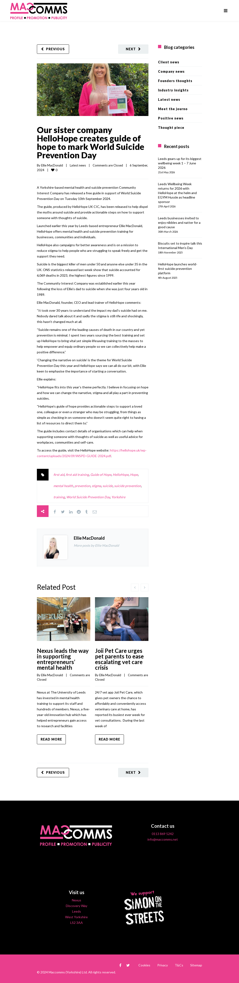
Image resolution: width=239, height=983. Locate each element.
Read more (51, 739)
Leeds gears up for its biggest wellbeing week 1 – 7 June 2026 (179, 163)
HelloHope (121, 475)
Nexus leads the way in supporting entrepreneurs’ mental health (63, 659)
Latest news (78, 165)
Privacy (162, 965)
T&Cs (179, 965)
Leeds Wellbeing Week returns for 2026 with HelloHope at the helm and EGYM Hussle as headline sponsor (177, 193)
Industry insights (173, 90)
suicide (107, 486)
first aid (58, 475)
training (59, 497)
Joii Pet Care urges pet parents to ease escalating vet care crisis (119, 659)
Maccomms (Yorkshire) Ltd (68, 972)
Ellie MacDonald (52, 165)
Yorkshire (118, 497)
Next (131, 49)
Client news (168, 62)
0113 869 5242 (163, 834)
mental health (63, 486)
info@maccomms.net (163, 839)
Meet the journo (173, 109)
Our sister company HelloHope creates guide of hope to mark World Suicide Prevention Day (90, 142)
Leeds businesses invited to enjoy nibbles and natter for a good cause (179, 222)
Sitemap (196, 965)
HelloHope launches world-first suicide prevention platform (177, 268)
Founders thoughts (175, 81)
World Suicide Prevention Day (88, 497)
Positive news (170, 118)
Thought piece (171, 128)
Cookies (144, 965)
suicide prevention (127, 486)
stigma (96, 486)
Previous (55, 49)
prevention (82, 486)
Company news (171, 71)
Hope (134, 475)
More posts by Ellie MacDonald (96, 545)
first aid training (77, 475)
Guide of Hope (100, 475)
